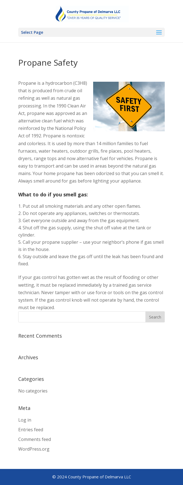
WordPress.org (33, 449)
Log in (24, 420)
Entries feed (30, 430)
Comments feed (34, 439)
